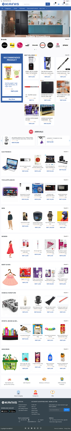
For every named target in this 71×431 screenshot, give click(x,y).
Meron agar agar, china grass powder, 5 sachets (25, 364)
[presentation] (1, 141)
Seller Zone (42, 8)
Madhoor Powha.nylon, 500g (38, 336)
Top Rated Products (22, 410)
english (66, 1)
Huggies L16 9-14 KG (25, 279)
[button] (6, 24)
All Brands (22, 8)
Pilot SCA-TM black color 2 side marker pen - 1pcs (63, 72)
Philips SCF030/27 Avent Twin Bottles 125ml (63, 279)
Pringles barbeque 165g (38, 363)
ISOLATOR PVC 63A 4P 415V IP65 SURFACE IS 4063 (37, 167)
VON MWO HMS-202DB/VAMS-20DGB (50, 195)
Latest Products (22, 406)
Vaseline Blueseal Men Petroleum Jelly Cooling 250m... (38, 223)
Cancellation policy (35, 414)
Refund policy (34, 410)
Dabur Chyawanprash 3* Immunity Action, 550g (62, 336)
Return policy (34, 412)
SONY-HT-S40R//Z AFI (62, 166)
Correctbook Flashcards (25, 335)
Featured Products (22, 404)
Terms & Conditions (58, 428)
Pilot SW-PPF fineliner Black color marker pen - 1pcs (47, 72)
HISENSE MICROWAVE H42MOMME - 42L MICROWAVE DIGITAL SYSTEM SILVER (47, 119)
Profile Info (33, 404)
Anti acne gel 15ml (37, 250)
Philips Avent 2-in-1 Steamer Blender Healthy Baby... (50, 279)
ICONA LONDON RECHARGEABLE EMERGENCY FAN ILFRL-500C (37, 195)
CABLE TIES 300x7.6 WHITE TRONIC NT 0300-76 (50, 308)
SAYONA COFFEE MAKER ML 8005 (32, 119)
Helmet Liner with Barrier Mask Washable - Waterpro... (62, 223)
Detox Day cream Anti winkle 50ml (25, 251)
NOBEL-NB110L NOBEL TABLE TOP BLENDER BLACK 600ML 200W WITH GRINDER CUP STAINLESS (32, 72)
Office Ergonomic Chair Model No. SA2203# (37, 308)
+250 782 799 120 (6, 1)
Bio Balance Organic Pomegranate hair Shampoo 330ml (62, 251)
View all (67, 39)
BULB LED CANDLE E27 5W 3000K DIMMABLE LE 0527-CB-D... (25, 308)
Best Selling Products (23, 408)
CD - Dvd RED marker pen (31, 95)
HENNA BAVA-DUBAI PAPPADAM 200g (50, 251)
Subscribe (67, 409)
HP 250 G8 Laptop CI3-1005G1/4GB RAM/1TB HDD (50, 167)
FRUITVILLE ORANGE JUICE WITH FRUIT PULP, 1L (62, 364)
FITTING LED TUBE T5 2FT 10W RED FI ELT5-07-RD (63, 308)
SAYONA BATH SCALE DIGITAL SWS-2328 (46, 95)
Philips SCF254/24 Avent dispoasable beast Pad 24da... (38, 279)
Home (15, 8)
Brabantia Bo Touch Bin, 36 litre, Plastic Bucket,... (25, 195)
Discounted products (32, 8)
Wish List (33, 406)
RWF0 (67, 4)
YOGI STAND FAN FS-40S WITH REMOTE (63, 95)
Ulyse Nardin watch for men (50, 223)
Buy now (12, 99)
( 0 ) (12, 89)
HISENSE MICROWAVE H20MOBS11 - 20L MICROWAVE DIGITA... (62, 195)
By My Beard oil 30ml (25, 222)
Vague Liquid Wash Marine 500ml (50, 364)
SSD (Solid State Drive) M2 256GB (25, 167)
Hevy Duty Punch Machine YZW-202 (50, 336)
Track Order (34, 408)
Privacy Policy (67, 428)
